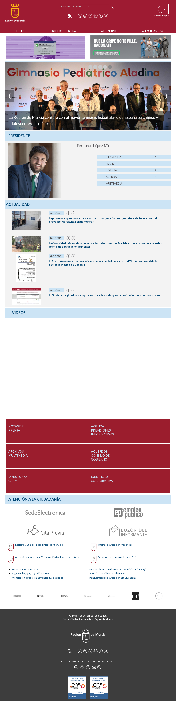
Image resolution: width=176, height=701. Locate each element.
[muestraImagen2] (100, 67)
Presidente (20, 30)
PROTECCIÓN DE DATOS (25, 569)
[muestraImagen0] (90, 67)
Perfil (110, 163)
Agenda (111, 176)
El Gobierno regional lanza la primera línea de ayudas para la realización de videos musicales (104, 295)
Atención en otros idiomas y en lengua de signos (37, 577)
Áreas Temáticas (152, 30)
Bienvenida (113, 157)
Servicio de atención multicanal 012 (117, 557)
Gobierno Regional (64, 30)
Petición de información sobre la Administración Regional (119, 569)
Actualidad (108, 30)
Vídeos (19, 312)
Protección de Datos (104, 661)
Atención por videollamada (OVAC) (108, 573)
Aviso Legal (84, 661)
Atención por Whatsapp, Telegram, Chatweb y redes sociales (47, 557)
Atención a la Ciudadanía (34, 499)
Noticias (112, 170)
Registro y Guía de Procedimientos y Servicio (39, 544)
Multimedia (114, 183)
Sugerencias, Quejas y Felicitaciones (31, 573)
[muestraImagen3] (105, 67)
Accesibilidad (68, 661)
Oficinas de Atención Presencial (115, 544)
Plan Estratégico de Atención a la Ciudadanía (113, 577)
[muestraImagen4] (110, 67)
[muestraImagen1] (95, 67)
